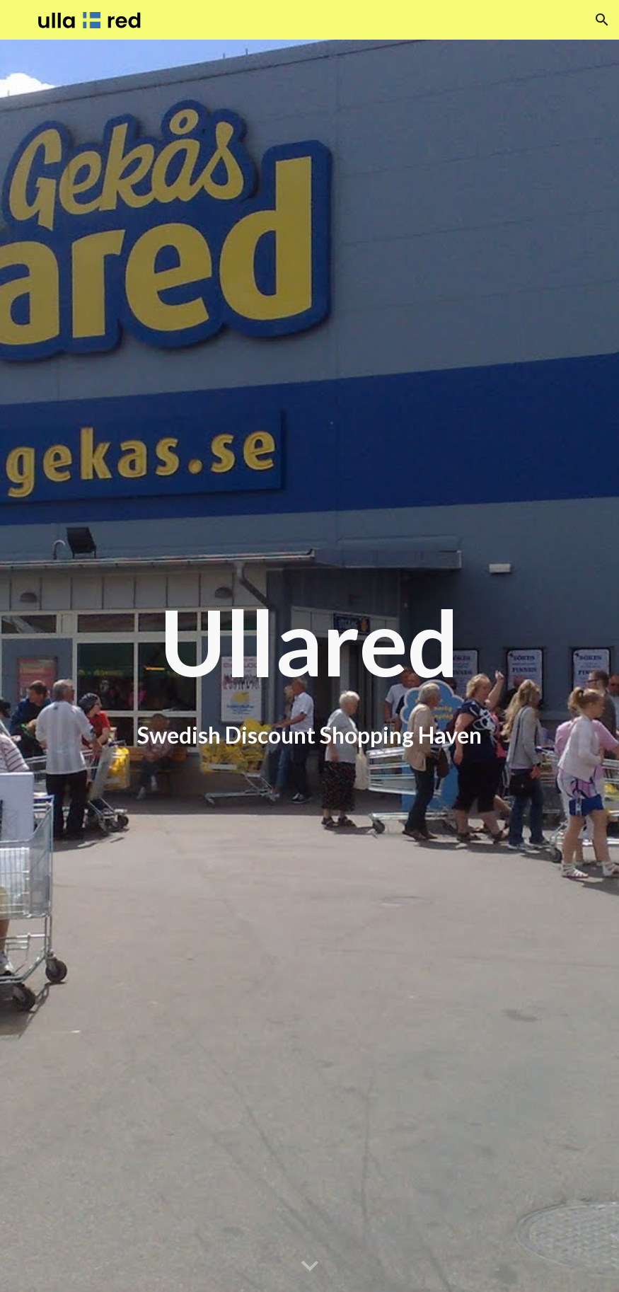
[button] (602, 20)
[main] (310, 665)
